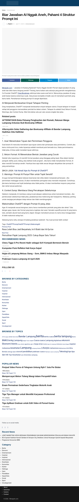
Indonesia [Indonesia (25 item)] (59, 344)
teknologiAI (36, 224)
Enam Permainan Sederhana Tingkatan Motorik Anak (27, 385)
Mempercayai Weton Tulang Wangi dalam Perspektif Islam (29, 376)
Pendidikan (5, 314)
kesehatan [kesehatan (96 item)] (15, 348)
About (5, 487)
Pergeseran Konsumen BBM (11, 440)
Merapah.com (7, 88)
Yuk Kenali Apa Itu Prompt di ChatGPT (31, 170)
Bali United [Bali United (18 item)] (15, 337)
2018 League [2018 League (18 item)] (5, 337)
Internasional (6, 297)
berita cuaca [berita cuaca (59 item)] (49, 337)
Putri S (10, 24)
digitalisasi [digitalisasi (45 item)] (58, 340)
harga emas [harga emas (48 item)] (38, 344)
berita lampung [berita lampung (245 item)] (63, 336)
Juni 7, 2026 (5, 135)
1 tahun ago (5, 262)
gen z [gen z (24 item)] (32, 344)
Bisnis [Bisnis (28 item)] (74, 337)
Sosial (4, 320)
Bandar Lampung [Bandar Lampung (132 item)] (27, 336)
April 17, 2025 (20, 24)
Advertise (7, 490)
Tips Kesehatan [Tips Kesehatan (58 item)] (15, 355)
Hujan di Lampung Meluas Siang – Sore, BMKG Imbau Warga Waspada (35, 253)
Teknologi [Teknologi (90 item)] (63, 351)
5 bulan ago (5, 256)
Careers (6, 492)
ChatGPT (9, 224)
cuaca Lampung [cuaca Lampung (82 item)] (47, 340)
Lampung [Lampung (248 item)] (25, 347)
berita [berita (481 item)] (40, 336)
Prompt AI (28, 224)
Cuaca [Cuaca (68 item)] (36, 340)
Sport (4, 323)
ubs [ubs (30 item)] (22, 355)
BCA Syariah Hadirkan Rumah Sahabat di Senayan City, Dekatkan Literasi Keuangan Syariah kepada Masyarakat (37, 437)
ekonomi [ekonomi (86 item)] (66, 340)
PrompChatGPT (18, 224)
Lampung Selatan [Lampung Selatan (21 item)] (36, 348)
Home (3, 10)
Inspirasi (5, 291)
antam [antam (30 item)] (11, 337)
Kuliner (4, 305)
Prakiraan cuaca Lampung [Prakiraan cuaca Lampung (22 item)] (52, 352)
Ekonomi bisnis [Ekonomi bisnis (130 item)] (9, 343)
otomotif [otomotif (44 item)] (19, 352)
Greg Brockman (23, 93)
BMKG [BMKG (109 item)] (5, 340)
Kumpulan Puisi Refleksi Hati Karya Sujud (21, 248)
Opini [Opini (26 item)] (14, 352)
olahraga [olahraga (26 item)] (9, 352)
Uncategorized (6, 326)
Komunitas (5, 302)
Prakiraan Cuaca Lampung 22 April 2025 (21, 259)
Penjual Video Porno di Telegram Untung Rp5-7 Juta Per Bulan (31, 367)
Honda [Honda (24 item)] (45, 344)
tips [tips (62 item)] (69, 352)
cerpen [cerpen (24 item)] (32, 340)
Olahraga (5, 308)
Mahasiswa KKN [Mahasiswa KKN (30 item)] (64, 348)
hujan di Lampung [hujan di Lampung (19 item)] (51, 344)
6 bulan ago (5, 246)
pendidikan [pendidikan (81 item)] (27, 351)
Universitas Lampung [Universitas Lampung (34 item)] (30, 355)
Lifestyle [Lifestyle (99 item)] (45, 348)
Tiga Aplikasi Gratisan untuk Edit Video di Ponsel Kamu (28, 403)
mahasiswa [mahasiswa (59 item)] (54, 348)
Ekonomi (5, 285)
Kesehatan (5, 299)
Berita (4, 282)
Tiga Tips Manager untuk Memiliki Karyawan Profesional (28, 394)
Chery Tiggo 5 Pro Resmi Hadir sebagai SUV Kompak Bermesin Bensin (35, 243)
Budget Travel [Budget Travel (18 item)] (26, 340)
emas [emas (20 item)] (19, 344)
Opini (3, 311)
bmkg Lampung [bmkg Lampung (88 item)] (15, 340)
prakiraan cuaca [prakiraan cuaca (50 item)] (39, 352)
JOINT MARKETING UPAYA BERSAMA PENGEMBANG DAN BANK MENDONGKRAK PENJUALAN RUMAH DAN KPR (38, 435)
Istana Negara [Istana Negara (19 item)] (65, 344)
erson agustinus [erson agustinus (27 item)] (25, 344)
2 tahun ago (5, 251)
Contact (6, 494)
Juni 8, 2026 (5, 126)
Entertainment (11, 10)
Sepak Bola (5, 317)
